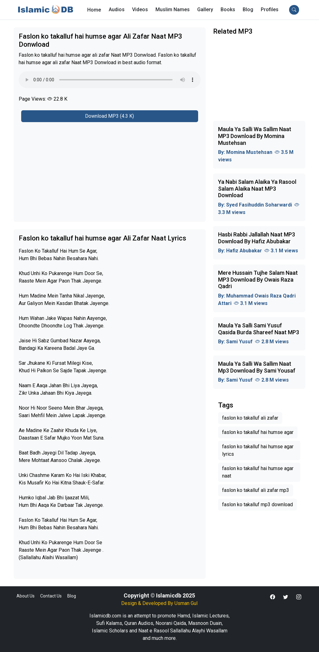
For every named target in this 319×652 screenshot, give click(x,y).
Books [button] (228, 9)
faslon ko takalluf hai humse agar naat (257, 472)
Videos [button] (140, 9)
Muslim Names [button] (172, 9)
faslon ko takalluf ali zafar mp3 (255, 490)
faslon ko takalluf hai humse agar (257, 432)
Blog (71, 595)
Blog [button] (248, 9)
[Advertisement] (110, 168)
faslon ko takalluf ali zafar (250, 418)
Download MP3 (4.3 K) (109, 116)
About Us (26, 595)
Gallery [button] (205, 9)
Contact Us (51, 595)
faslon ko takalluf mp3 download (257, 504)
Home (94, 10)
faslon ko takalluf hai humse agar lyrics (257, 450)
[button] (269, 9)
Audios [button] (117, 9)
